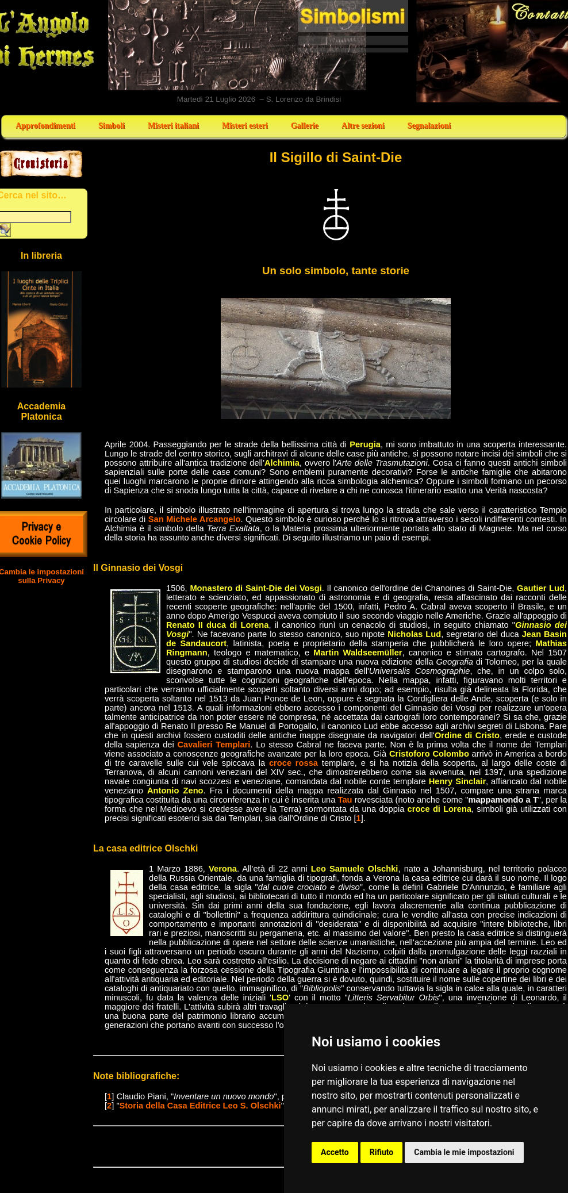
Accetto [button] (335, 1152)
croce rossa (293, 763)
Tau (345, 799)
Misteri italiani (173, 125)
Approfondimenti (45, 125)
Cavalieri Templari (213, 744)
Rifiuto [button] (382, 1152)
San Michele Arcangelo (194, 519)
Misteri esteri (245, 125)
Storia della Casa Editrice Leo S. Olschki (200, 1105)
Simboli (111, 125)
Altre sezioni (363, 125)
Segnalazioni (429, 125)
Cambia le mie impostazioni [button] (464, 1152)
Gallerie (304, 125)
